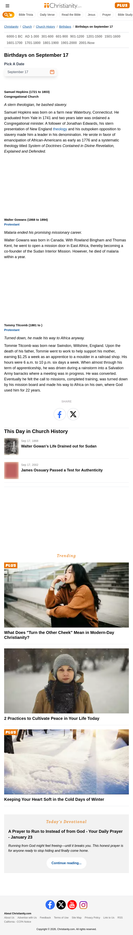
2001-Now (87, 43)
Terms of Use (61, 917)
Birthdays (65, 26)
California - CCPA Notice (17, 921)
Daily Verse (47, 14)
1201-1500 (94, 36)
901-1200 (77, 36)
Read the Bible (71, 14)
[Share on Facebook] (60, 414)
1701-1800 (33, 43)
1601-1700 (15, 43)
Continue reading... (66, 863)
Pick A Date (14, 64)
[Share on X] (73, 414)
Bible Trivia (26, 14)
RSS (120, 917)
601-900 (62, 36)
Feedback (45, 917)
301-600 (47, 36)
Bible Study (125, 14)
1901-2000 (69, 43)
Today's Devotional (66, 821)
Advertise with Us (27, 917)
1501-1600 (113, 36)
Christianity (11, 26)
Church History (45, 26)
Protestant (11, 224)
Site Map (76, 917)
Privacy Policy (92, 917)
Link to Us (108, 917)
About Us (9, 917)
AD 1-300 (32, 36)
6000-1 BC (15, 36)
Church (27, 26)
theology (60, 129)
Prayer (106, 14)
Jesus (91, 14)
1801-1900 (51, 43)
